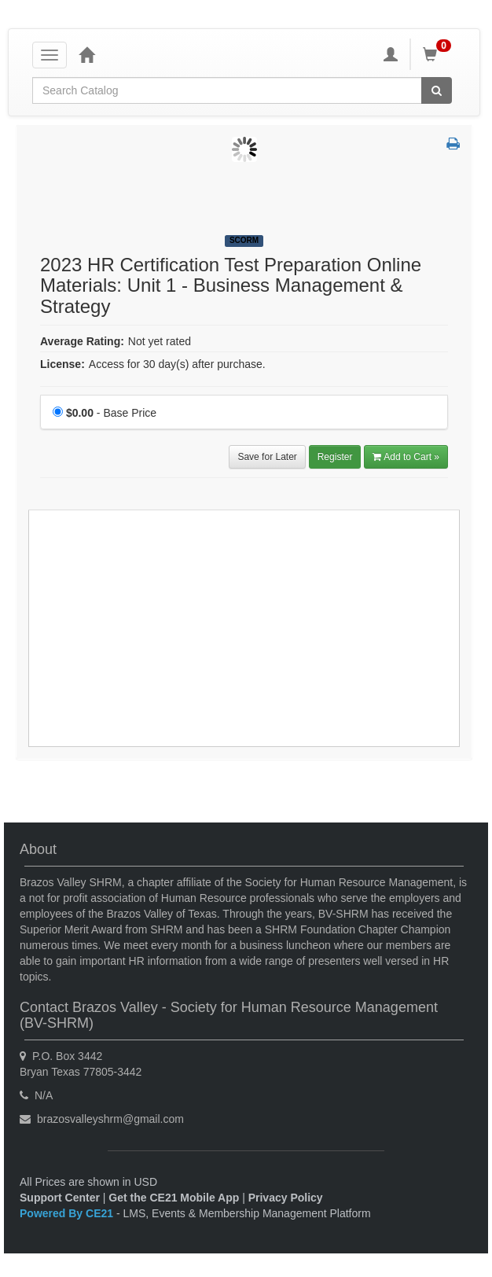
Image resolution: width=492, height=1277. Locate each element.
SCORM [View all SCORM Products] (244, 240)
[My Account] (390, 54)
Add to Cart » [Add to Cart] (406, 456)
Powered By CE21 (68, 1213)
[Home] (86, 54)
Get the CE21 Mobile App (173, 1197)
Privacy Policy (285, 1197)
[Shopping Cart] (439, 54)
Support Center (60, 1197)
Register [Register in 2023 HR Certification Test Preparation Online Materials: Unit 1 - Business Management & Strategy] (335, 456)
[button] (453, 144)
